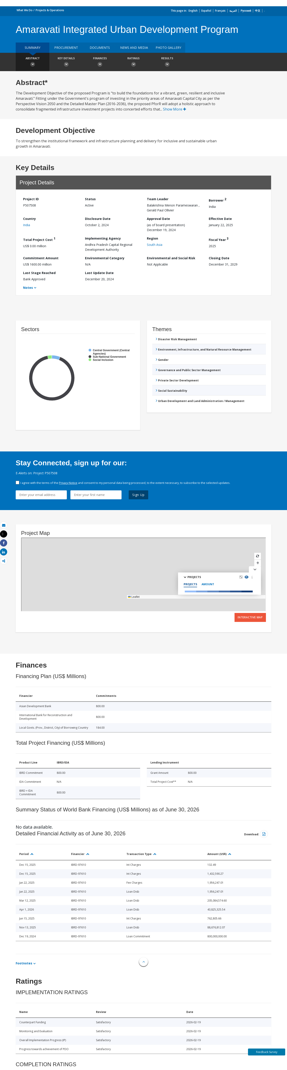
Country (29, 219)
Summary (32, 47)
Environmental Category (104, 258)
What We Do (25, 10)
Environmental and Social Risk (171, 258)
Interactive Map (250, 617)
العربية (233, 11)
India (26, 225)
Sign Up (138, 495)
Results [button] (167, 62)
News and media (134, 47)
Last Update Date (99, 273)
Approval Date (158, 219)
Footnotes (24, 963)
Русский (246, 11)
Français (220, 11)
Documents (100, 47)
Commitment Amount (41, 258)
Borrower (217, 199)
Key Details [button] (66, 62)
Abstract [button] (32, 62)
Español (206, 11)
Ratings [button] (133, 62)
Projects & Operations (50, 10)
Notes (28, 287)
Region (152, 238)
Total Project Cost (39, 239)
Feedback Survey (266, 1052)
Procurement (66, 47)
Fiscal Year (218, 239)
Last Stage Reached (39, 273)
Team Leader (157, 199)
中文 (257, 11)
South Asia (154, 245)
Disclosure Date (98, 219)
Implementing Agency (103, 238)
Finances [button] (100, 62)
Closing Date (219, 258)
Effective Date (220, 219)
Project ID (31, 199)
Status (90, 199)
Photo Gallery (168, 47)
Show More (174, 109)
